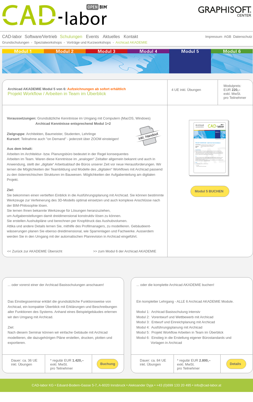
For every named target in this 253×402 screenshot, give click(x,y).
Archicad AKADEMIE (131, 42)
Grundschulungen (15, 42)
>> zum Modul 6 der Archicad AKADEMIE (124, 251)
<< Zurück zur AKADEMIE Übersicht (34, 251)
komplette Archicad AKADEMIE (177, 285)
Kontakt (131, 36)
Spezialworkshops (48, 42)
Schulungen (71, 36)
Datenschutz (242, 37)
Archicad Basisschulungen (65, 285)
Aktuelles (111, 36)
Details (235, 364)
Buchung (107, 364)
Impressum (213, 37)
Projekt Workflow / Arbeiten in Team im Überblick (57, 93)
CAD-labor (12, 36)
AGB (227, 37)
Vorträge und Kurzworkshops (88, 42)
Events (92, 36)
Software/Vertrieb (41, 36)
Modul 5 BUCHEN (208, 191)
